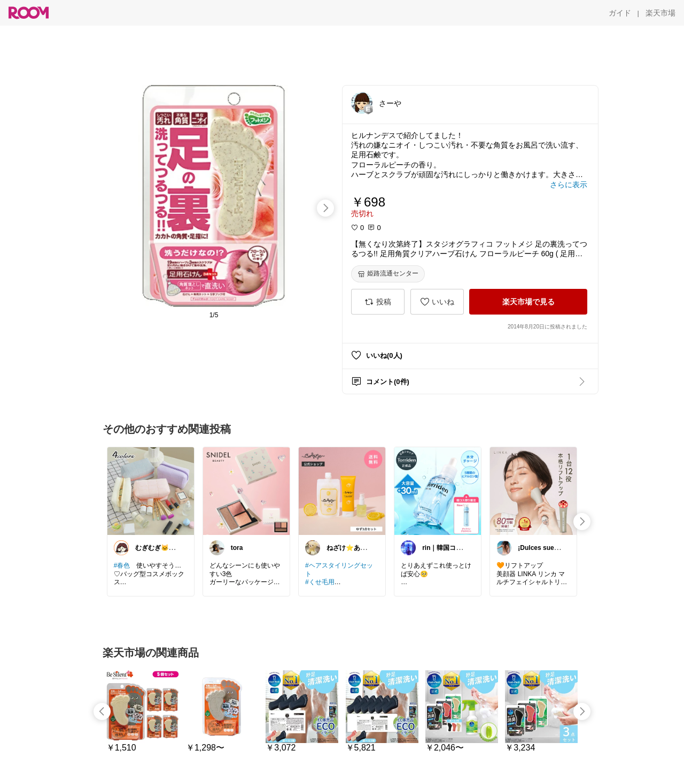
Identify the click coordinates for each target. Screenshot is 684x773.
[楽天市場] (660, 13)
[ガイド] (620, 13)
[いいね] (437, 302)
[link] (150, 490)
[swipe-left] (102, 711)
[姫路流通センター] (388, 273)
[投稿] (378, 302)
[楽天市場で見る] (528, 302)
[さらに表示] (568, 184)
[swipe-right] (325, 208)
